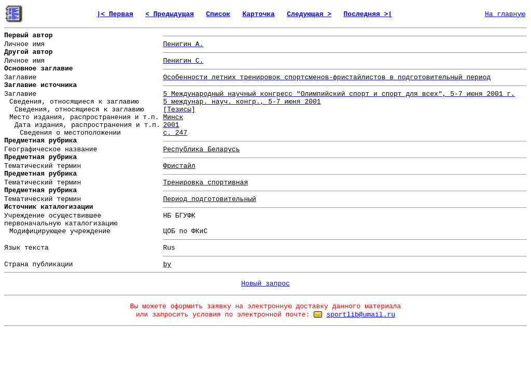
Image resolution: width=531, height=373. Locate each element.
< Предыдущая (169, 14)
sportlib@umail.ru (360, 315)
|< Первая (115, 14)
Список (218, 14)
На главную (505, 14)
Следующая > (309, 14)
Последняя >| (368, 14)
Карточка (258, 14)
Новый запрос (265, 284)
